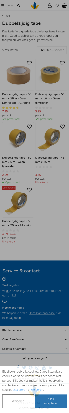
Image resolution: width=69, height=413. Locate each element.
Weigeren (18, 401)
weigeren (37, 390)
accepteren (20, 390)
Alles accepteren (51, 401)
